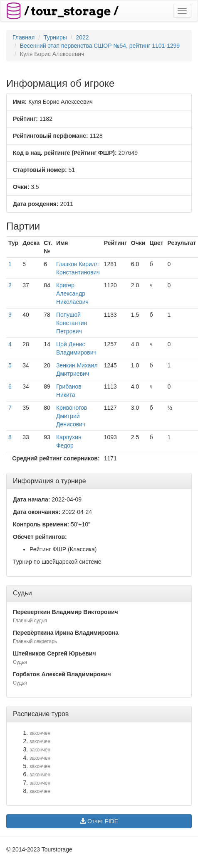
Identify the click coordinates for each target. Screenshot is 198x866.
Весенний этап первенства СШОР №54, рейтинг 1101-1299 (100, 45)
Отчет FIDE (99, 821)
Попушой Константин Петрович (71, 323)
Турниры (55, 37)
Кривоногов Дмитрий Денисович (71, 416)
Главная (23, 37)
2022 (82, 37)
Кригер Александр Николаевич (72, 293)
